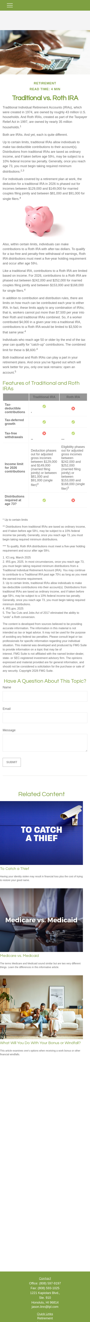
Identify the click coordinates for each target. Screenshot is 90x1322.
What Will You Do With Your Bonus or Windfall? (40, 1043)
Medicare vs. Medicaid (19, 956)
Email (7, 709)
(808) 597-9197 (50, 1283)
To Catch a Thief (14, 869)
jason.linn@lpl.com (45, 1307)
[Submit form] (12, 762)
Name (7, 687)
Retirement (45, 1318)
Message (9, 730)
